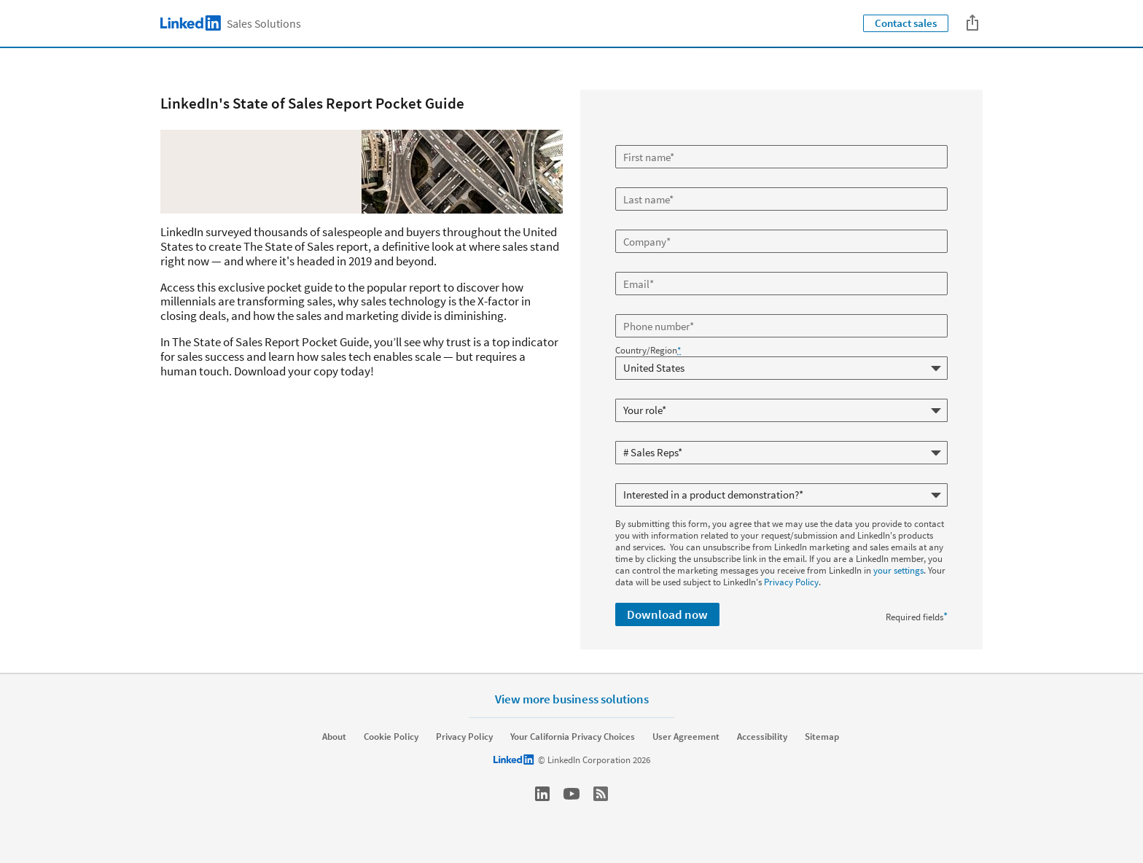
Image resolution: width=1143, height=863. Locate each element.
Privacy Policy (791, 582)
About (334, 737)
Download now (667, 614)
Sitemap (822, 737)
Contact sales (906, 23)
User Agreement (685, 737)
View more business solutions (572, 698)
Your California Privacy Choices (572, 737)
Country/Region (648, 350)
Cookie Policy (391, 737)
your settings (898, 570)
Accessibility (762, 737)
